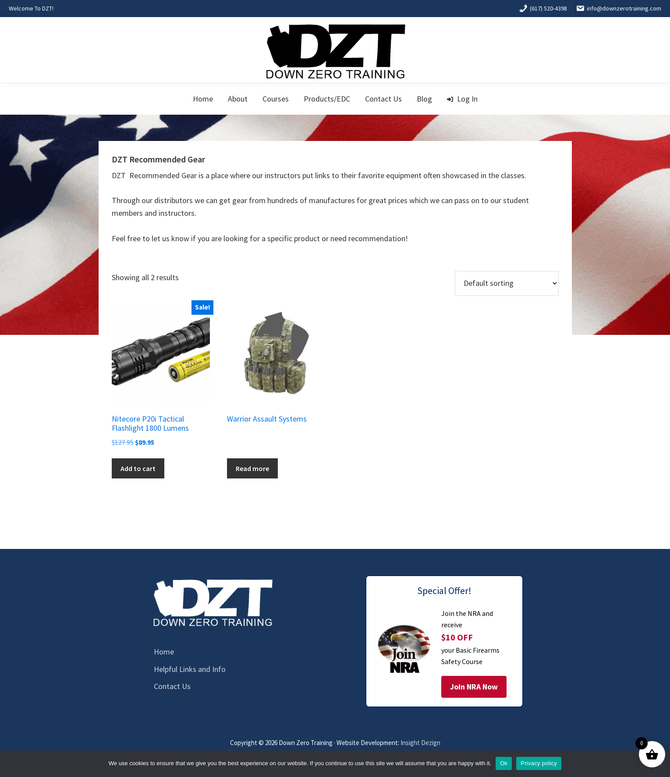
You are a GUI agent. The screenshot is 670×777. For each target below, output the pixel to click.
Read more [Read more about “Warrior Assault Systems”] (252, 468)
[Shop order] (507, 283)
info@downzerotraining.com (618, 8)
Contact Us (172, 686)
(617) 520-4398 (543, 8)
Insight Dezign (420, 742)
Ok (503, 763)
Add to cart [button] (138, 468)
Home (164, 652)
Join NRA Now (474, 687)
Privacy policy (539, 763)
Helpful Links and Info (190, 669)
